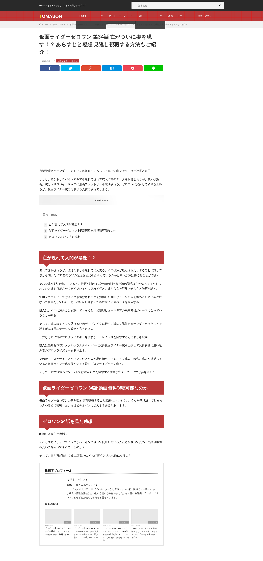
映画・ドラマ (175, 15)
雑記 (141, 15)
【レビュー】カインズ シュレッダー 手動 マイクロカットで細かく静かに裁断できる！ (58, 531)
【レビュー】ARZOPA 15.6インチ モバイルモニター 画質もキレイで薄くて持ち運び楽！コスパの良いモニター (87, 533)
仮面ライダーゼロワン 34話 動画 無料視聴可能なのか (80, 231)
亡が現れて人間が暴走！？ (63, 225)
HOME (83, 15)
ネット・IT (95, 522)
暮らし (67, 522)
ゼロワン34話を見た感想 (62, 237)
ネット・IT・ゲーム (118, 17)
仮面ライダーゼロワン (67, 61)
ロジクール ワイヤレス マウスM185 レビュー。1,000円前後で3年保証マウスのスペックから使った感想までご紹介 (116, 534)
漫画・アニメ (205, 15)
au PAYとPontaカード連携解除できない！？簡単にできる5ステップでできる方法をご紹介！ (145, 533)
